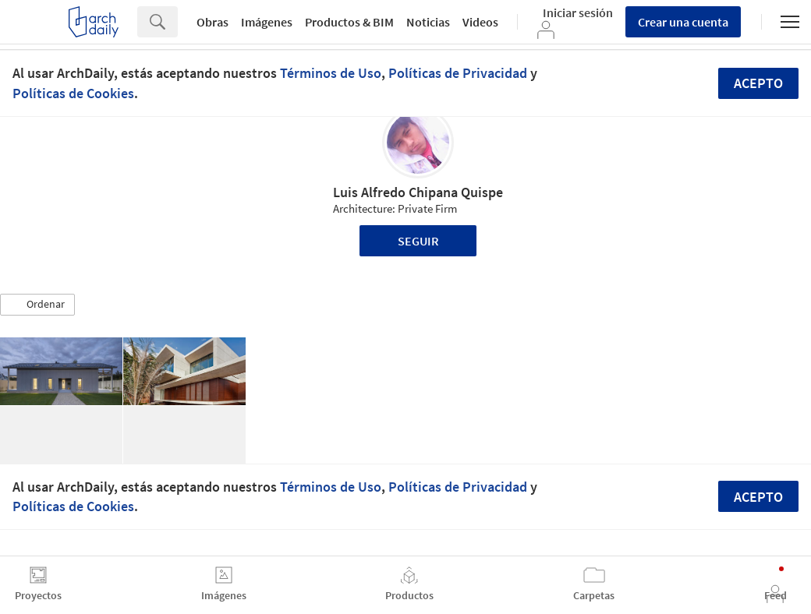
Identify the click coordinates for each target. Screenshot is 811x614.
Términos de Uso (330, 73)
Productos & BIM (349, 22)
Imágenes (266, 22)
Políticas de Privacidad (457, 73)
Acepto (758, 83)
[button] (37, 305)
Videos (480, 22)
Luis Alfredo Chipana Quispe (418, 192)
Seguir (418, 241)
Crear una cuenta (683, 22)
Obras (212, 22)
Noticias (428, 22)
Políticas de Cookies (73, 93)
